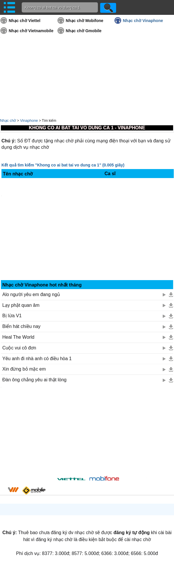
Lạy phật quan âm (20, 305)
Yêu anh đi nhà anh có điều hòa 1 (37, 358)
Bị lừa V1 (12, 315)
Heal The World (18, 337)
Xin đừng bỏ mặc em (24, 369)
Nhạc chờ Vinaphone (143, 20)
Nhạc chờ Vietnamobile (31, 30)
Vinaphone (29, 120)
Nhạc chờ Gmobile (84, 30)
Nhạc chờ (8, 120)
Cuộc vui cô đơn (19, 347)
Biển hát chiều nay (21, 326)
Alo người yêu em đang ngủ (31, 294)
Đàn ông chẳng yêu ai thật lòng (34, 379)
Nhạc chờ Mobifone (84, 20)
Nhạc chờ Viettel (24, 20)
